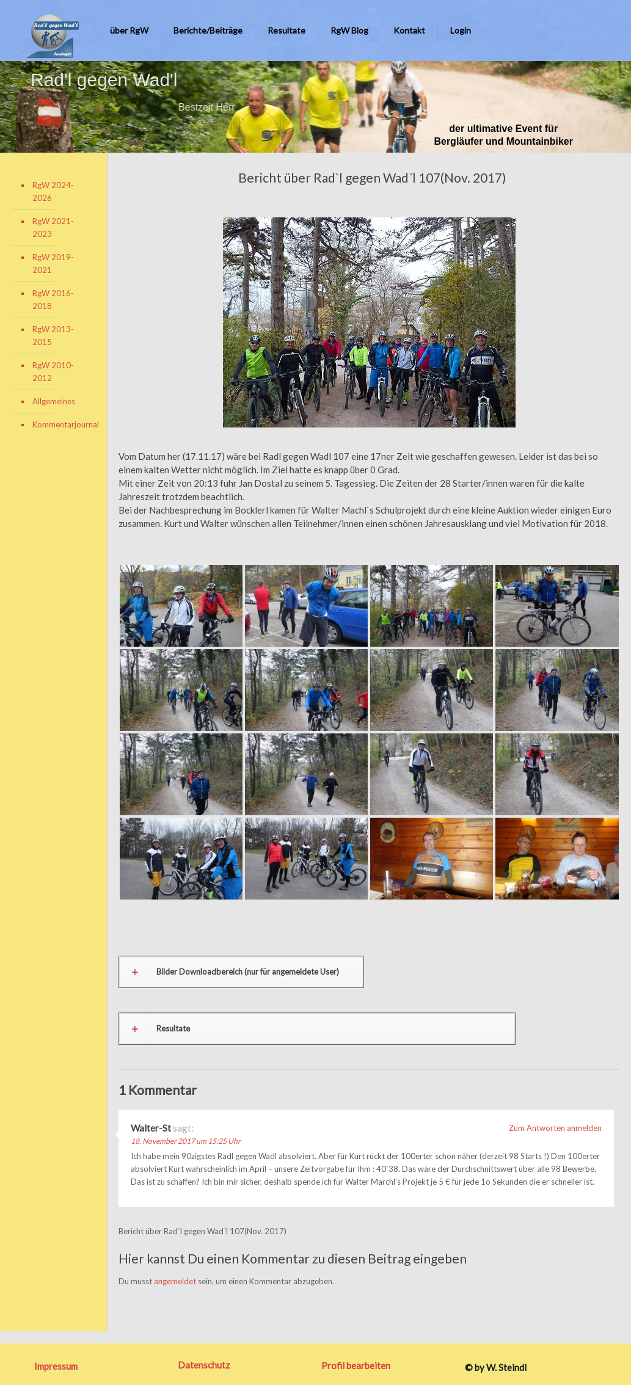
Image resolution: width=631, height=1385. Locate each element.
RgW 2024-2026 (53, 191)
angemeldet (175, 1281)
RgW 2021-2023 (53, 227)
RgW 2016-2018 (53, 299)
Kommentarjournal (60, 424)
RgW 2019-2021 (53, 263)
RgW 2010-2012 (53, 371)
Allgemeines (53, 401)
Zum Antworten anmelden (555, 1128)
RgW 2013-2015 (53, 335)
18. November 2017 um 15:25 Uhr (186, 1141)
